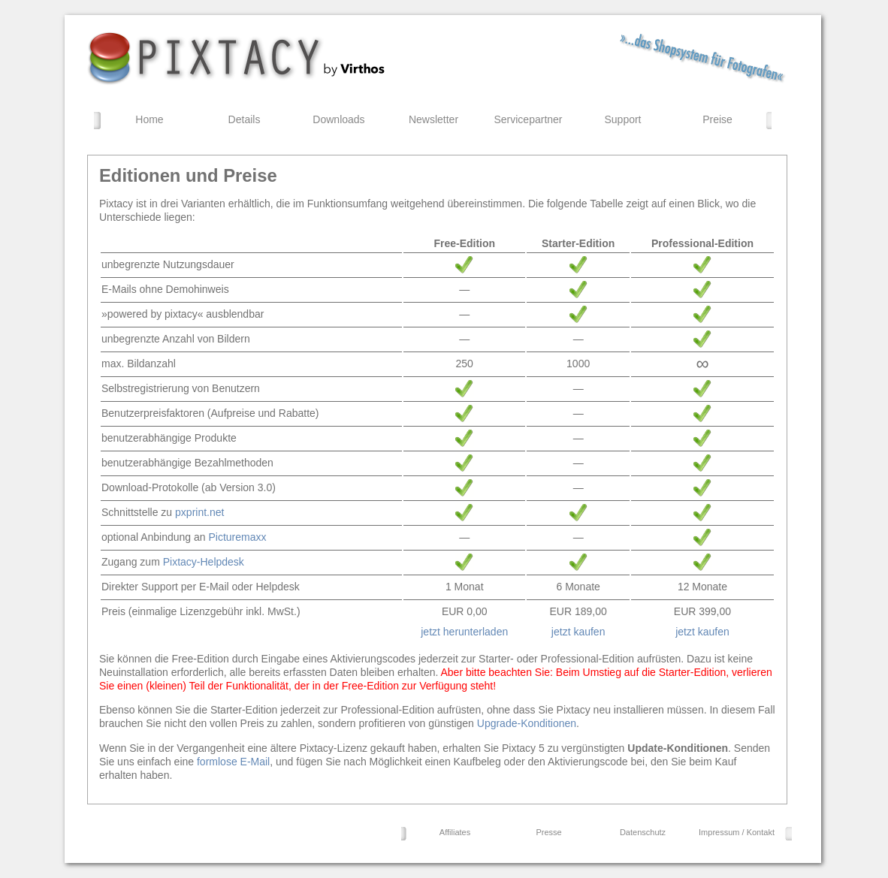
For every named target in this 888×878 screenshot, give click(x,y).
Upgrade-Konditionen (526, 723)
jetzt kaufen (578, 632)
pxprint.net (199, 512)
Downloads (338, 119)
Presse (548, 832)
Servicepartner (528, 119)
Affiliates (454, 832)
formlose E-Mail (233, 762)
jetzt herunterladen (464, 632)
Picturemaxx (237, 537)
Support (622, 119)
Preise (717, 119)
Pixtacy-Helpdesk (203, 562)
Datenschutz (643, 832)
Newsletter (433, 119)
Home (149, 119)
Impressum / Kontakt (737, 832)
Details (244, 119)
